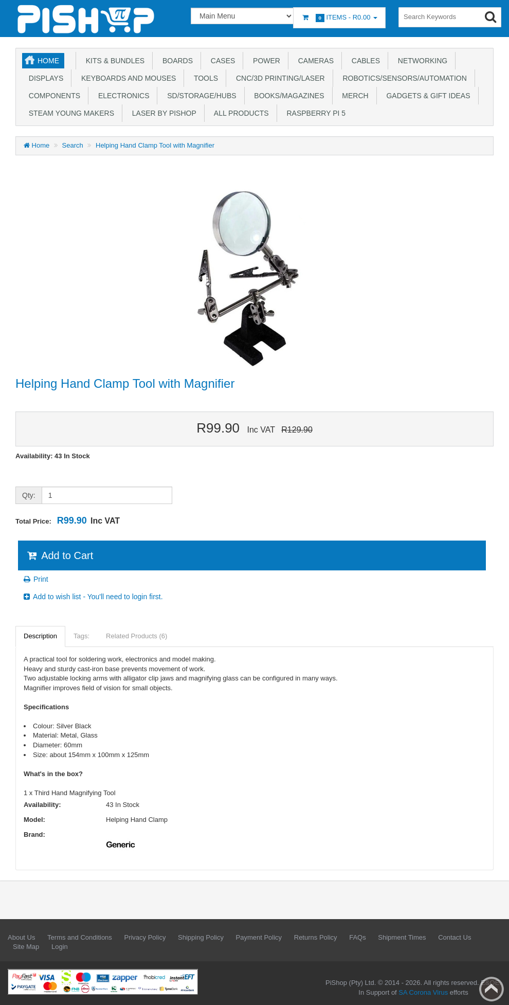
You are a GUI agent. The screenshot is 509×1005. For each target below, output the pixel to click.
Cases (221, 61)
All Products (239, 113)
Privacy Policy (145, 937)
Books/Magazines (287, 96)
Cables (364, 61)
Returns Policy (315, 937)
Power (264, 61)
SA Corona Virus (423, 992)
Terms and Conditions (79, 937)
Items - (339, 17)
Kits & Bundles (113, 61)
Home (48, 61)
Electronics (121, 96)
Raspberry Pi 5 (314, 113)
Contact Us (454, 937)
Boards (175, 61)
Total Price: (67, 520)
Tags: (81, 636)
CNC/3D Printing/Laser (278, 78)
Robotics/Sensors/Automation (403, 78)
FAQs (357, 937)
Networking (420, 61)
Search (72, 145)
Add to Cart (59, 555)
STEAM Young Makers (69, 113)
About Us (21, 937)
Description (40, 636)
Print (35, 579)
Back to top (491, 989)
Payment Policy (259, 937)
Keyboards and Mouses (126, 78)
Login (59, 946)
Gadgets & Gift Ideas (426, 96)
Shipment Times (402, 937)
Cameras (314, 61)
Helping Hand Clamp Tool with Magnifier (155, 145)
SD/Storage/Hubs (199, 96)
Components (52, 96)
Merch (353, 96)
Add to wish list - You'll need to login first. (92, 597)
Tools (204, 78)
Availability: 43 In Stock (52, 456)
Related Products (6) (136, 636)
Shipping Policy (201, 937)
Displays (44, 78)
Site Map (26, 946)
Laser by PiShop (162, 113)
